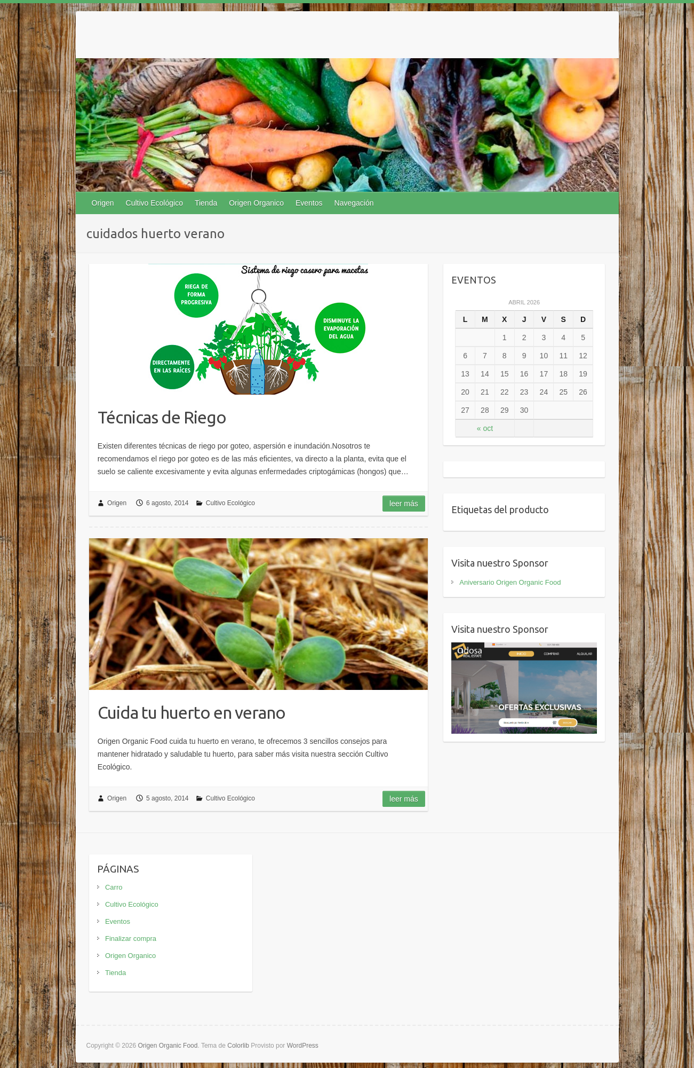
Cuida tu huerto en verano (191, 712)
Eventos (309, 203)
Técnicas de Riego (162, 417)
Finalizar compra (130, 938)
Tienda (206, 203)
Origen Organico (256, 203)
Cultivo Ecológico (154, 203)
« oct (485, 428)
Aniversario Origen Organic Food (510, 582)
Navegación (354, 203)
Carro (114, 887)
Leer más (403, 503)
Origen (103, 203)
